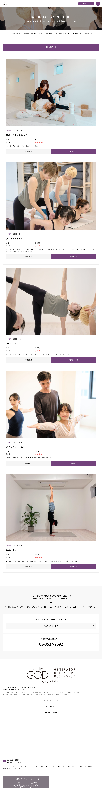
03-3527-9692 (51, 644)
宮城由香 (38, 243)
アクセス (52, 766)
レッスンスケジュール (51, 700)
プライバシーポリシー (18, 768)
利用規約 (90, 766)
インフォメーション (42, 766)
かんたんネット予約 (51, 712)
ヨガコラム (75, 766)
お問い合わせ (82, 766)
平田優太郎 (38, 451)
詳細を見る (28, 152)
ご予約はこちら (86, 3)
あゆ (36, 139)
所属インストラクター (51, 706)
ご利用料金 (59, 766)
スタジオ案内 (66, 766)
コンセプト (6, 766)
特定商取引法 (6, 768)
